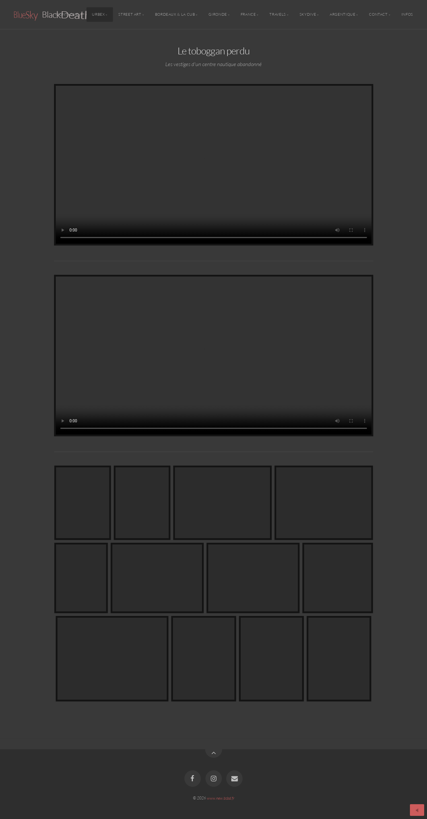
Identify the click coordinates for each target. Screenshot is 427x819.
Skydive (308, 14)
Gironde (218, 14)
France (248, 14)
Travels (277, 14)
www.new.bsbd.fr (220, 797)
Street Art (129, 14)
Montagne (66, 14)
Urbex (98, 14)
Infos (407, 14)
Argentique (342, 14)
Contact (378, 14)
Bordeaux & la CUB (175, 14)
